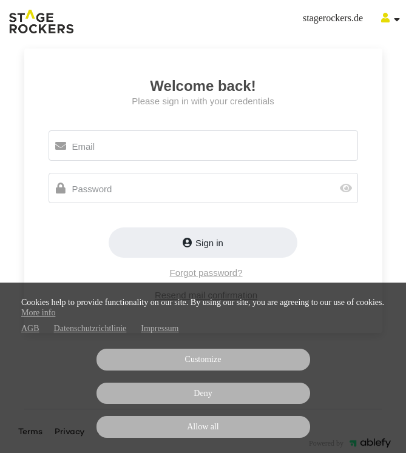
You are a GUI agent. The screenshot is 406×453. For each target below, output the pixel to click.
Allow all (203, 426)
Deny (203, 393)
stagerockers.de (333, 18)
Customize (203, 359)
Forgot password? (205, 272)
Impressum (159, 328)
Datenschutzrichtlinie (90, 328)
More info (38, 312)
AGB (30, 328)
